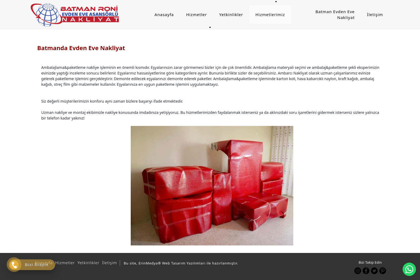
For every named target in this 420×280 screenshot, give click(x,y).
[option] (212, 185)
